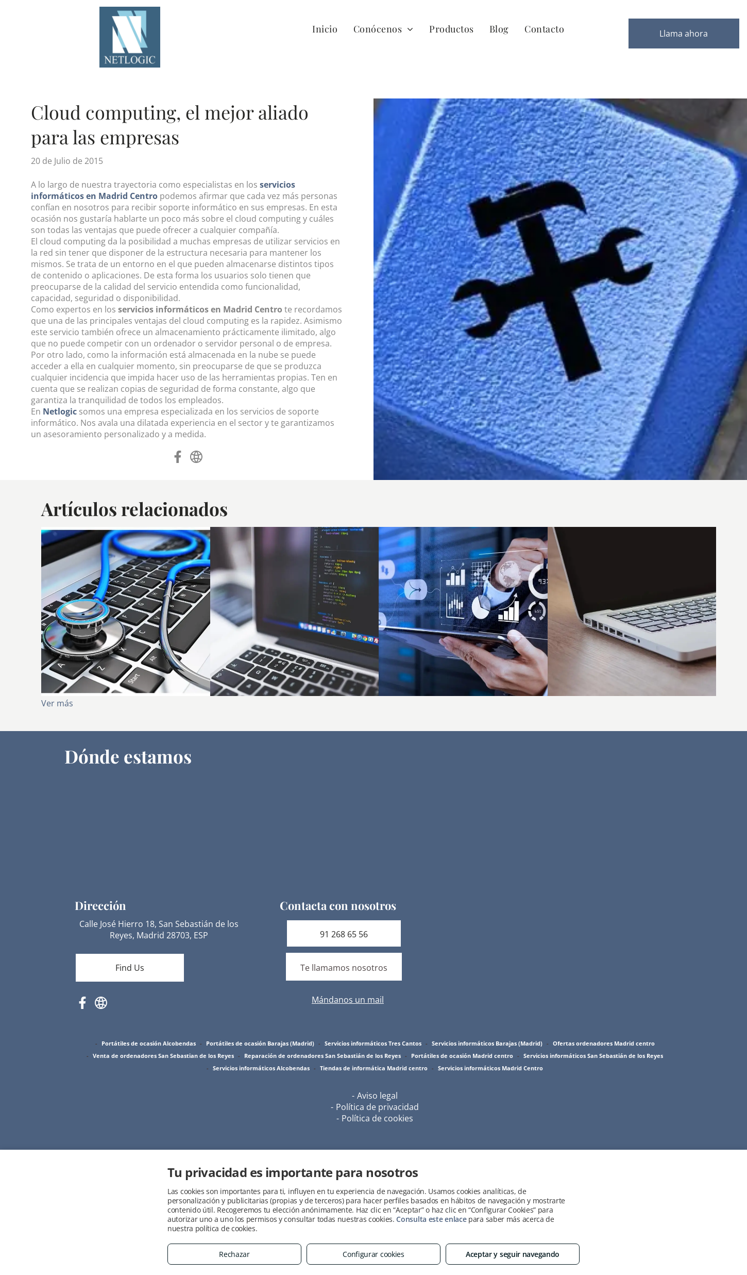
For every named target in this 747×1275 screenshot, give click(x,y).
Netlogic (60, 411)
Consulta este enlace (431, 1219)
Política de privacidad (377, 1107)
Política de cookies (377, 1118)
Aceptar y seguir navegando (512, 1254)
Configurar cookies (373, 1254)
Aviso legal (377, 1095)
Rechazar (234, 1254)
